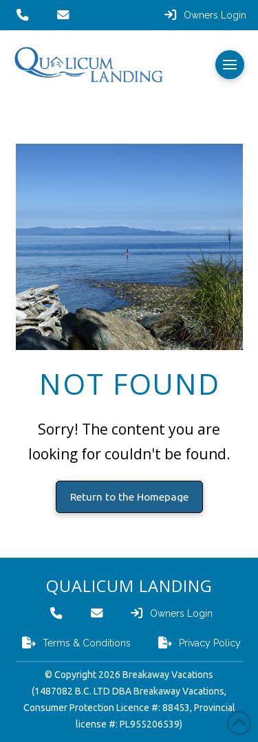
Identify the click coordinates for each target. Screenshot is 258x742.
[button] (229, 64)
